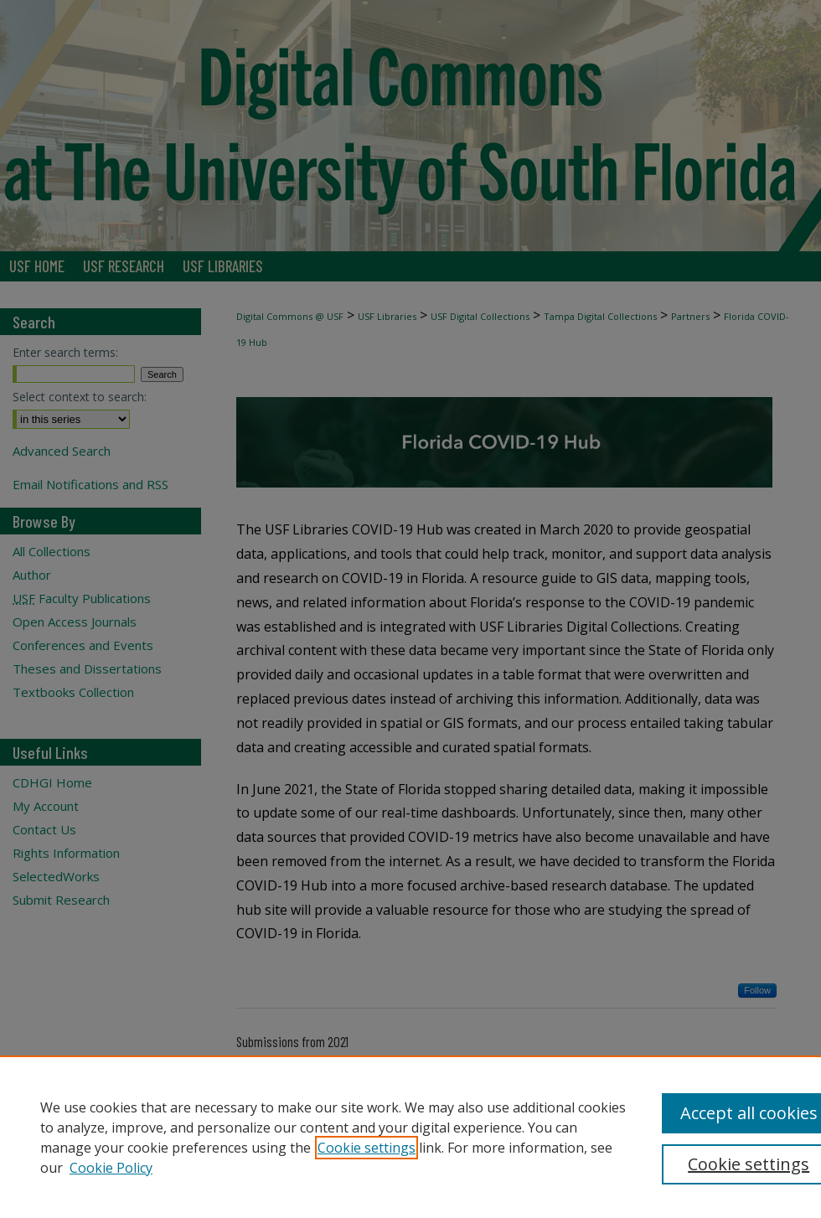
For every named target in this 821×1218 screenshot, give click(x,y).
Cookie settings (367, 1147)
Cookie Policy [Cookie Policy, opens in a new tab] (111, 1168)
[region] (410, 1136)
